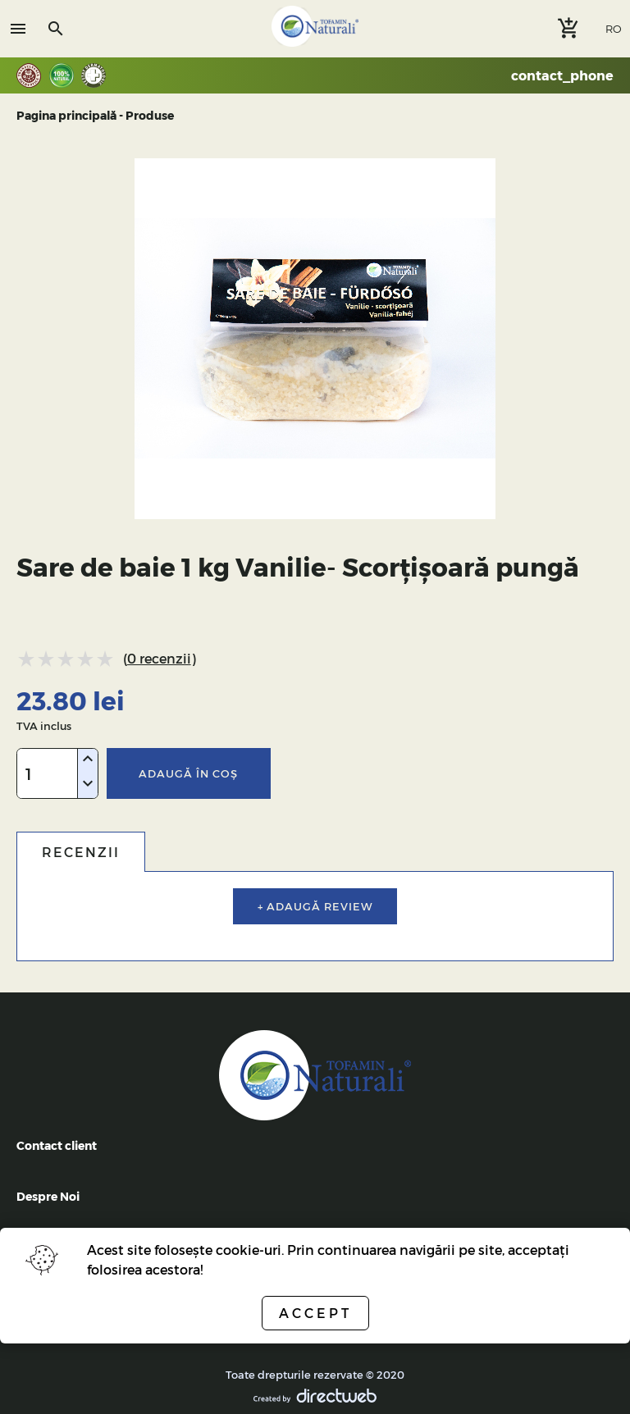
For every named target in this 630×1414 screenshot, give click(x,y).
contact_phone (562, 75)
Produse (150, 115)
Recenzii (81, 852)
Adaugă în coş (188, 773)
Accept (315, 1312)
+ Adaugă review (315, 906)
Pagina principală (66, 115)
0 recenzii (159, 658)
